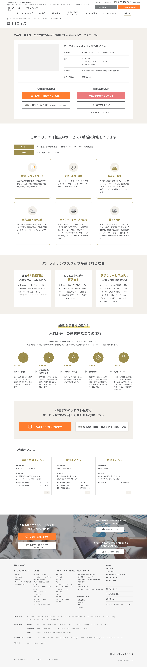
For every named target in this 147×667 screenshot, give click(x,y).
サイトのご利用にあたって (21, 659)
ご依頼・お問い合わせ (131, 7)
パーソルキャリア (108, 617)
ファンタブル (62, 625)
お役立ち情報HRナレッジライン (73, 13)
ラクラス (43, 643)
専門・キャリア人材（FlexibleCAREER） (89, 579)
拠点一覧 (127, 13)
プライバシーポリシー (37, 659)
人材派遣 (17, 574)
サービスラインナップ (24, 13)
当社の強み (56, 13)
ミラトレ (54, 633)
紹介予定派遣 (18, 577)
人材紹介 (17, 579)
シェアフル (46, 633)
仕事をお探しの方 (12, 2)
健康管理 (58, 596)
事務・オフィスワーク (40, 574)
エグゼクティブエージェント (50, 629)
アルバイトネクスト (33, 643)
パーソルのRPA (41, 638)
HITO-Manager (74, 638)
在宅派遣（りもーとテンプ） (86, 577)
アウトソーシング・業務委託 (23, 582)
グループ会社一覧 (117, 604)
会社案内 (98, 2)
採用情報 (106, 2)
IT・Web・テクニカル (62, 589)
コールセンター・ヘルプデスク (42, 577)
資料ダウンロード (107, 7)
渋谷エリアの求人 (100, 105)
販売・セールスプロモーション (42, 587)
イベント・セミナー (110, 13)
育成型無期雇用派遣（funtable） (87, 574)
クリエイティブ (38, 594)
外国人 (80, 584)
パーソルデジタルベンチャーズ (36, 619)
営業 (35, 589)
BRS (62, 629)
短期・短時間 (81, 582)
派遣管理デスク (82, 600)
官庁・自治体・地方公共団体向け (43, 604)
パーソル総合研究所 (53, 619)
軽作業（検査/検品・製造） (42, 582)
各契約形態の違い (20, 584)
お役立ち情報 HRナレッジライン (116, 574)
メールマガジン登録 (112, 552)
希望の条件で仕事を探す (100, 112)
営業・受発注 (59, 579)
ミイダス (68, 629)
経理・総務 (59, 574)
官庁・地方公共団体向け (63, 599)
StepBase (120, 638)
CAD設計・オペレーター (41, 592)
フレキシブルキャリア (74, 625)
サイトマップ (129, 604)
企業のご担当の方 (25, 2)
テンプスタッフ (42, 625)
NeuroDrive (61, 633)
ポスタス (89, 638)
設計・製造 (37, 596)
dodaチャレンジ (77, 629)
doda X (86, 629)
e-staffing (80, 602)
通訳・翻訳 (37, 601)
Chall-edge (86, 625)
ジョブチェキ (52, 625)
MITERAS (82, 638)
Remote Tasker (110, 638)
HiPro (69, 633)
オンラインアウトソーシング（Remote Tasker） (91, 589)
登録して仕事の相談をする (100, 95)
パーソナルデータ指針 (52, 659)
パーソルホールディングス (35, 617)
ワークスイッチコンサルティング (58, 638)
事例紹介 (42, 13)
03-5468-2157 (87, 77)
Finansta (80, 607)
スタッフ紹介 (110, 571)
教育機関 (58, 601)
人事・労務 (59, 577)
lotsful (39, 633)
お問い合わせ (110, 599)
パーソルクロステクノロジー (92, 617)
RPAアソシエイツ (83, 587)
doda (38, 629)
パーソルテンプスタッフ (52, 617)
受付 (35, 584)
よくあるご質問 (91, 13)
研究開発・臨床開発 (39, 579)
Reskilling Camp (99, 638)
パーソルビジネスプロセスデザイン (71, 617)
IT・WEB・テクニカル (40, 599)
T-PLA (79, 605)
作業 (57, 594)
